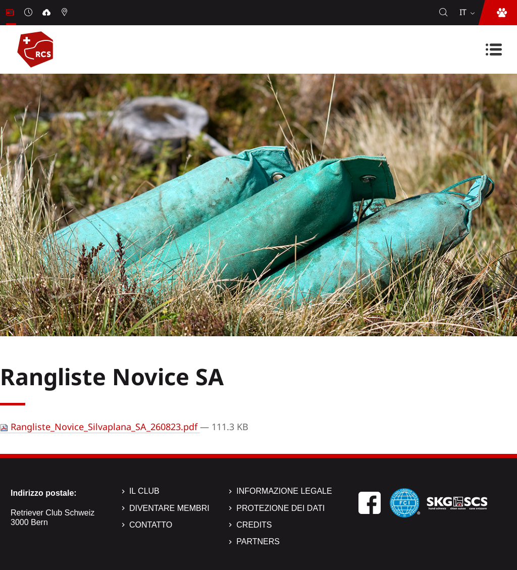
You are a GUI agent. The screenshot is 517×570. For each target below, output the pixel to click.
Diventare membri (169, 508)
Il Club (144, 491)
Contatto (150, 525)
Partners (258, 541)
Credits (254, 525)
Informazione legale (284, 491)
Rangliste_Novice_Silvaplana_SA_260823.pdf (100, 427)
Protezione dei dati (280, 508)
